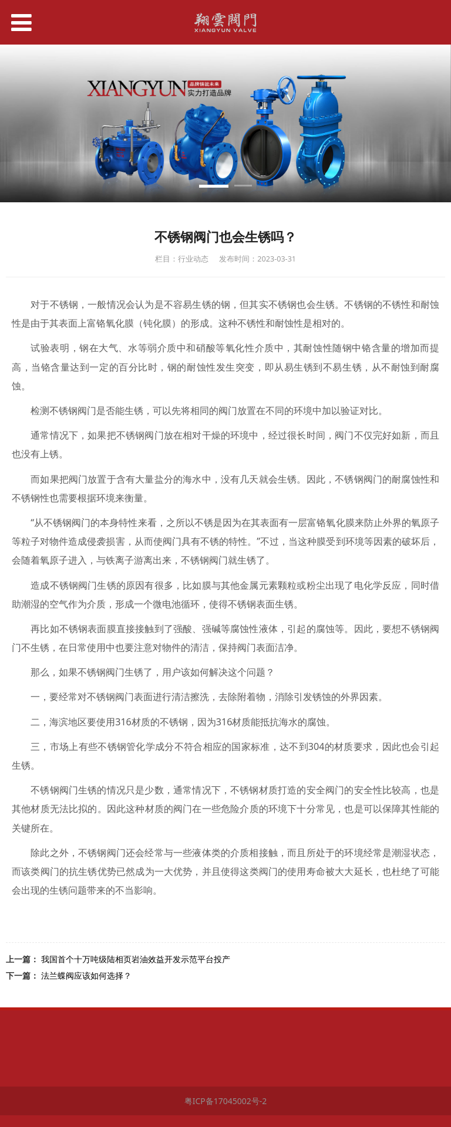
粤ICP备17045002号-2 (225, 1100)
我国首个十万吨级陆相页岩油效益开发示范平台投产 (135, 959)
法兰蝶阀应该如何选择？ (86, 975)
